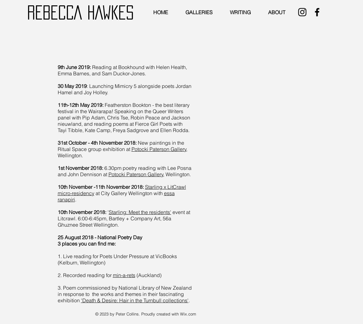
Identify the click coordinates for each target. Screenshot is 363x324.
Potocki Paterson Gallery (159, 149)
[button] (200, 12)
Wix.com (188, 313)
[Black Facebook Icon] (317, 12)
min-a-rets (124, 275)
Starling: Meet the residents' (140, 212)
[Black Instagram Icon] (302, 12)
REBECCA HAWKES (80, 12)
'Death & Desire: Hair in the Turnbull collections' (135, 300)
